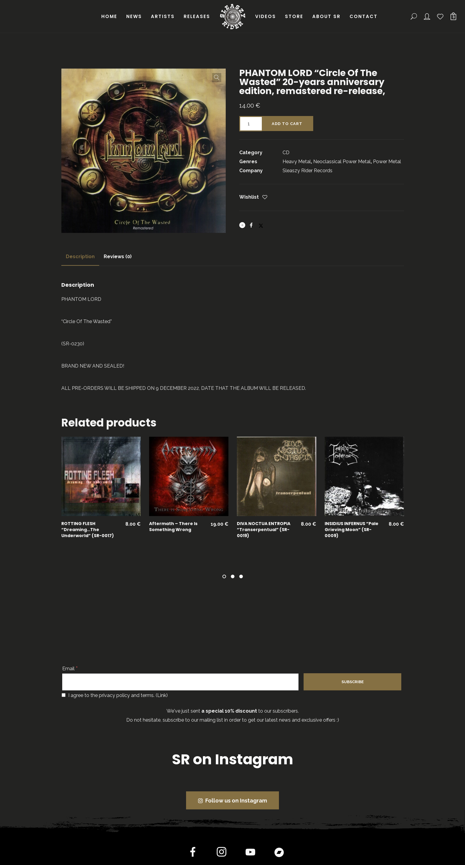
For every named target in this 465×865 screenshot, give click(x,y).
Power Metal (387, 161)
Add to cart (287, 123)
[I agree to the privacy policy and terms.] (64, 695)
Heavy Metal (297, 161)
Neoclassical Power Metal (342, 161)
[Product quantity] (250, 123)
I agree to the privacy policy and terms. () (115, 695)
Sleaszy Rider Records (307, 170)
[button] (216, 77)
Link (161, 695)
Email (70, 668)
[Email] (180, 682)
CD (286, 152)
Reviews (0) (118, 256)
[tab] (80, 257)
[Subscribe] (352, 681)
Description (80, 256)
